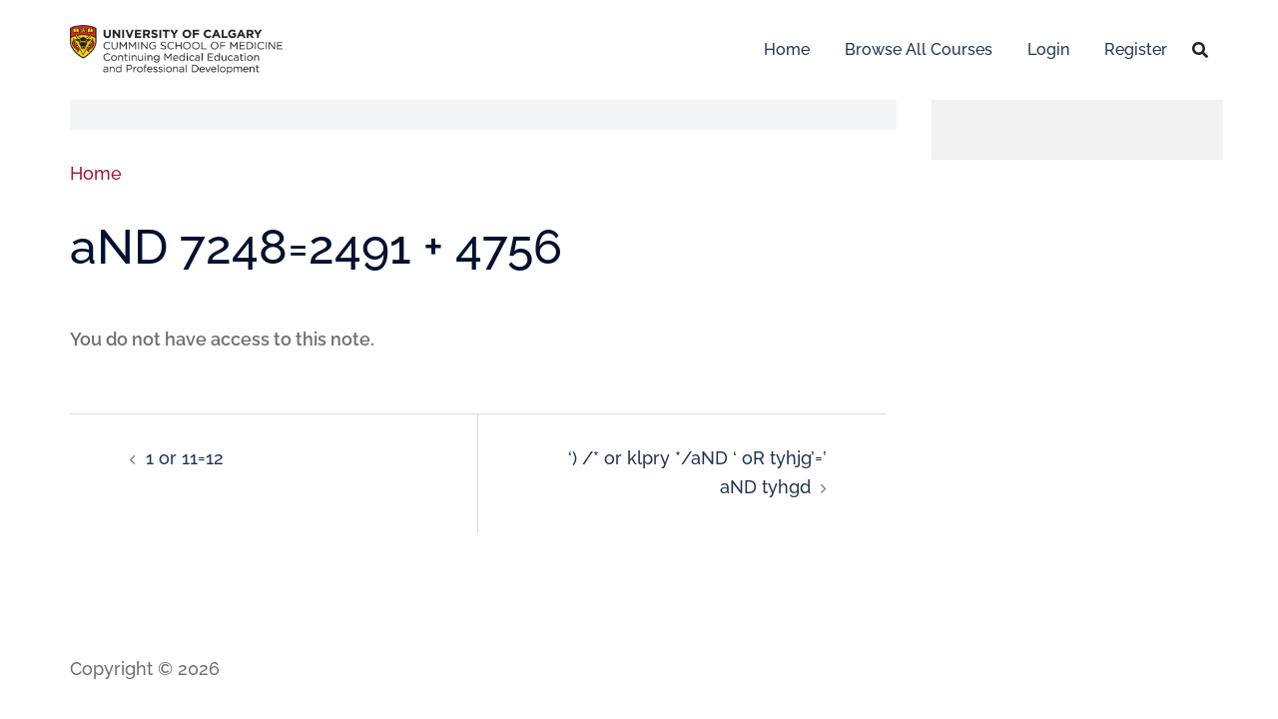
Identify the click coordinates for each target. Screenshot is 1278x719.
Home (787, 49)
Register (1135, 49)
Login (1048, 49)
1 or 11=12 (185, 457)
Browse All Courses (918, 49)
